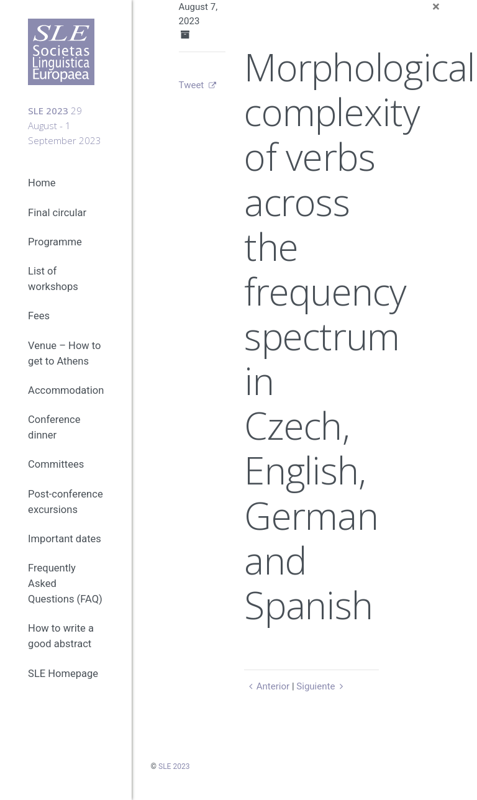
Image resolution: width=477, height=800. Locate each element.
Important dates (64, 539)
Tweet (191, 85)
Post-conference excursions (65, 502)
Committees (56, 464)
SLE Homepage (63, 674)
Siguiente (321, 686)
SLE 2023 (173, 766)
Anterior (266, 686)
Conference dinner (54, 427)
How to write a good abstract (61, 636)
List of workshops (53, 279)
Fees (39, 316)
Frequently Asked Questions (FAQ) (65, 583)
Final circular (57, 213)
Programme (55, 242)
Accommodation (66, 390)
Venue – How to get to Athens (64, 353)
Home (41, 183)
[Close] (436, 7)
